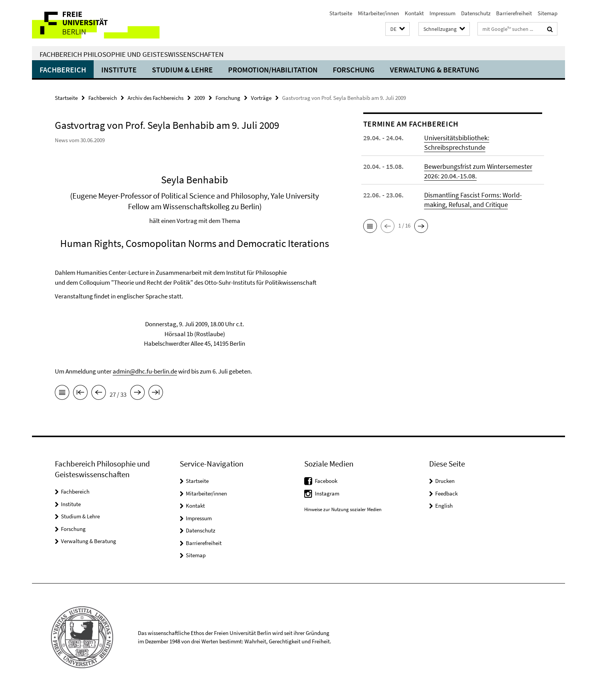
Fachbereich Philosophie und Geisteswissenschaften (131, 54)
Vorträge (261, 97)
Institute (119, 69)
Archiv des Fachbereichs (156, 97)
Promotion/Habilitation (273, 69)
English (444, 505)
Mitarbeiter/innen (378, 13)
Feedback (446, 493)
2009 (199, 97)
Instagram (327, 493)
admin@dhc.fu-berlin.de (145, 371)
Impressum (442, 13)
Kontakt (414, 13)
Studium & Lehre (182, 69)
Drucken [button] (445, 480)
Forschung (354, 69)
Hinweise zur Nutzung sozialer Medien (343, 509)
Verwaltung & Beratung (434, 69)
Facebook (326, 480)
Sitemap (547, 13)
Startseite (340, 13)
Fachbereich (63, 69)
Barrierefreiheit (514, 13)
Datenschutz (475, 13)
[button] (397, 29)
